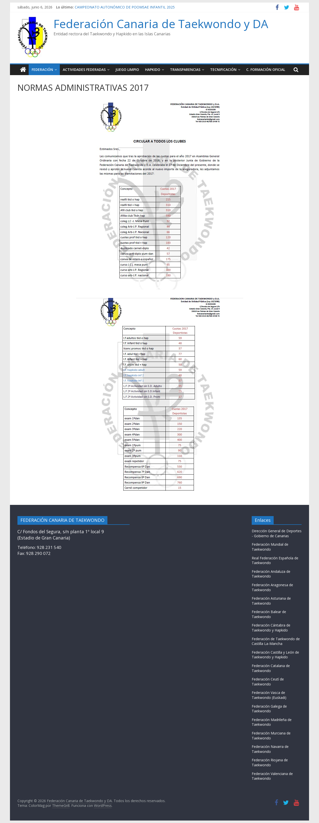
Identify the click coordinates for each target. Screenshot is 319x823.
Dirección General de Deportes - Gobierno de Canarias (277, 533)
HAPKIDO (152, 69)
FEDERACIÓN (42, 69)
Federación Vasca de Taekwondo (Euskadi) (269, 695)
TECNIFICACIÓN (223, 69)
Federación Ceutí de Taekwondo (268, 681)
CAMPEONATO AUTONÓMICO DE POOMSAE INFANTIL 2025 (125, 7)
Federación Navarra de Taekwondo (270, 749)
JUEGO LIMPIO (127, 69)
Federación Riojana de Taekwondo (270, 762)
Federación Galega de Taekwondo (269, 709)
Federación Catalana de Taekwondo (271, 668)
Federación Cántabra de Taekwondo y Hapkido (271, 627)
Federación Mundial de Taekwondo (270, 547)
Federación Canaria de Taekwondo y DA (161, 23)
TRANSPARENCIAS (185, 69)
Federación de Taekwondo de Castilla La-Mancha (276, 641)
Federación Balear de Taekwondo (269, 614)
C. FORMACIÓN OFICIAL (265, 69)
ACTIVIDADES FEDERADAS (84, 69)
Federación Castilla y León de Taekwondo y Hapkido (275, 655)
